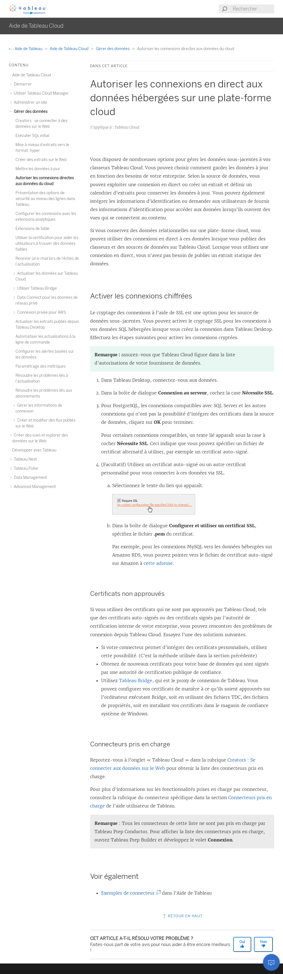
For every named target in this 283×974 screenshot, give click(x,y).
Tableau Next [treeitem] (24, 459)
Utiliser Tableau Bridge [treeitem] (36, 288)
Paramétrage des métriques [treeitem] (40, 366)
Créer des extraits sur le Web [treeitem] (41, 159)
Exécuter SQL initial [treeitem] (32, 135)
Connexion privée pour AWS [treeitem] (40, 312)
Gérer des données (113, 48)
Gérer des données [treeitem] (30, 111)
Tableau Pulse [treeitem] (25, 468)
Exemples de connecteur (129, 893)
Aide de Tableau (26, 48)
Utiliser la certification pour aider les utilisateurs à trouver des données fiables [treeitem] (46, 243)
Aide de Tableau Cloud (69, 48)
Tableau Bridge (135, 680)
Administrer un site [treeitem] (29, 102)
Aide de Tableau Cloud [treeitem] (31, 75)
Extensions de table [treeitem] (32, 228)
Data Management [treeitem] (29, 477)
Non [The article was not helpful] (263, 944)
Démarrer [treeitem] (22, 84)
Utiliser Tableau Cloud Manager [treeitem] (40, 93)
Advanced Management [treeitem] (34, 486)
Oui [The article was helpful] (242, 944)
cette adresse (158, 563)
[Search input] (253, 9)
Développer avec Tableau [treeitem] (34, 450)
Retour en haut (182, 916)
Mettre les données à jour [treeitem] (37, 169)
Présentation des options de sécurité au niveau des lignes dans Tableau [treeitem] (45, 199)
